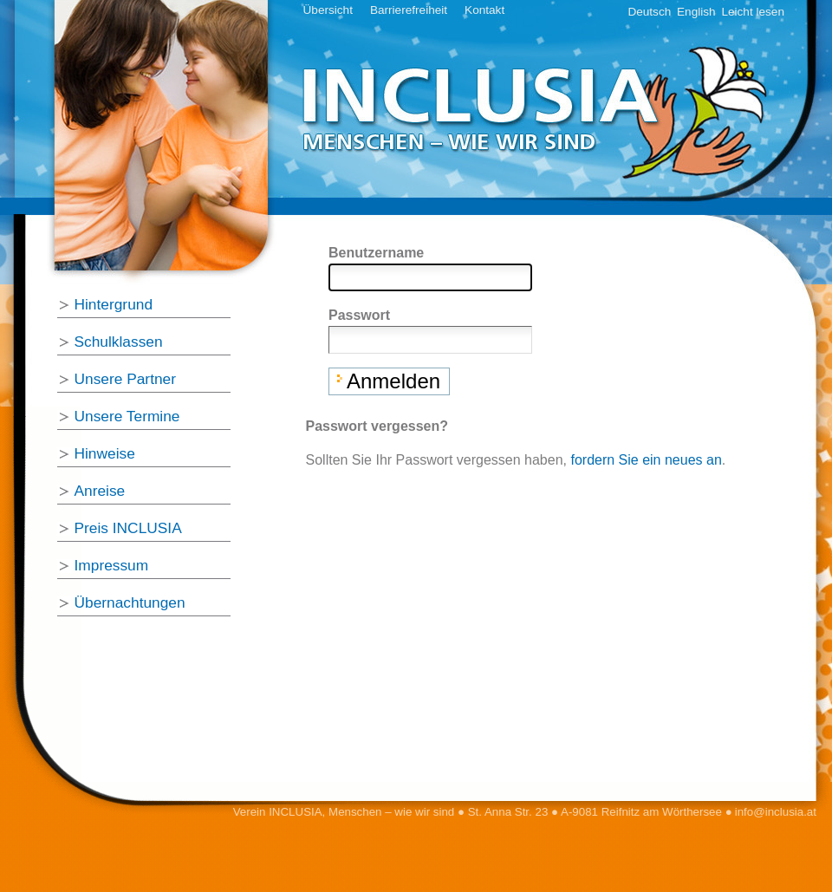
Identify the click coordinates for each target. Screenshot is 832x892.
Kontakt (484, 9)
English (696, 11)
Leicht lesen (752, 11)
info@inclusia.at (775, 811)
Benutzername (376, 252)
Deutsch (649, 11)
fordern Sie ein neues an (645, 460)
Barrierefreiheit (408, 9)
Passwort (359, 315)
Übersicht (328, 9)
